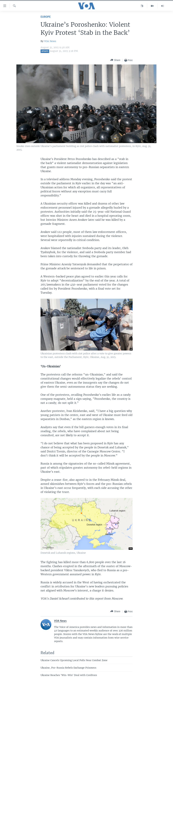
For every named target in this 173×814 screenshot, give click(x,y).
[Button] (115, 60)
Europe (46, 17)
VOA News (50, 41)
